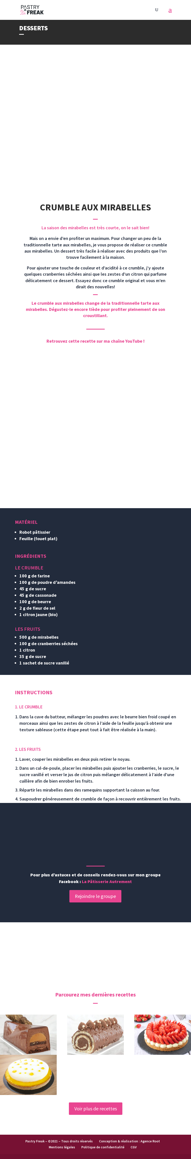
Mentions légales (62, 1147)
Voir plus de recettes (95, 1108)
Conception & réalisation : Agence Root (129, 1141)
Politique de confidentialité (102, 1147)
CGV (134, 1147)
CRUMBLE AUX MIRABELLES (95, 207)
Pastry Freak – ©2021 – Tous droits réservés (59, 1141)
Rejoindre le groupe (95, 896)
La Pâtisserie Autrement (107, 881)
